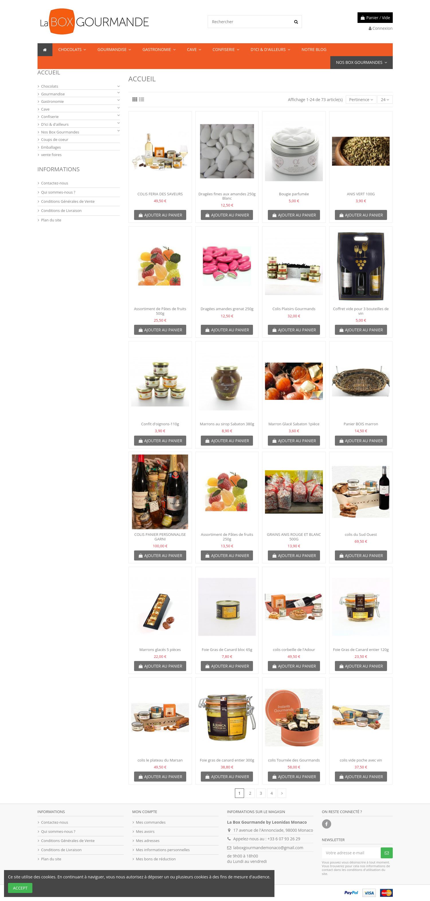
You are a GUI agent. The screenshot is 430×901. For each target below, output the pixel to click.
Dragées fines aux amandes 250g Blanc (227, 196)
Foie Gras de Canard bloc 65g (227, 649)
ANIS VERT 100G (361, 193)
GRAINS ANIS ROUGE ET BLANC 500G (294, 537)
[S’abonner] (387, 852)
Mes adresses (148, 840)
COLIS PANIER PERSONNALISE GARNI (160, 537)
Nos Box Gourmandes (60, 132)
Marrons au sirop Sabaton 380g (227, 423)
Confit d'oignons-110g (160, 423)
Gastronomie (52, 101)
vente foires (51, 154)
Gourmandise (53, 94)
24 (385, 99)
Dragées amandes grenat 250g (227, 308)
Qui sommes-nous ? (58, 192)
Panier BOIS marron (360, 423)
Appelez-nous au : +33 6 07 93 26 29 (266, 838)
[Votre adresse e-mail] (351, 852)
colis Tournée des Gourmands (294, 760)
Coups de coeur (54, 139)
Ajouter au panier (160, 215)
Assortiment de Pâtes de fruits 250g (227, 537)
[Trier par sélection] (361, 99)
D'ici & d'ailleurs (55, 124)
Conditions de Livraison (61, 210)
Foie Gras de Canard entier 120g (361, 649)
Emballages (51, 147)
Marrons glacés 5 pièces (160, 649)
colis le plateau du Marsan (160, 760)
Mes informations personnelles (163, 849)
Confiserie (50, 116)
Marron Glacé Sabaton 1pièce (293, 423)
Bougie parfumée (294, 193)
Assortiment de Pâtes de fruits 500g (160, 311)
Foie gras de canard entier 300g (227, 760)
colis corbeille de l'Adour (294, 649)
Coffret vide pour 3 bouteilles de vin (360, 311)
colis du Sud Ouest (361, 534)
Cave (45, 109)
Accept (20, 888)
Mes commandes (151, 822)
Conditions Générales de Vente (68, 201)
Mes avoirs (145, 831)
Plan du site (51, 220)
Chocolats (49, 86)
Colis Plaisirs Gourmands (293, 308)
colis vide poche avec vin (361, 760)
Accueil (49, 72)
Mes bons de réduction (156, 858)
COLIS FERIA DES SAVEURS (160, 193)
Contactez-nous (54, 183)
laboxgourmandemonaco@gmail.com (268, 847)
